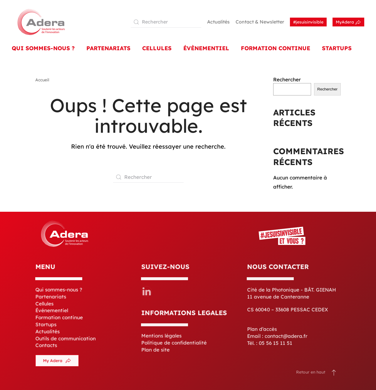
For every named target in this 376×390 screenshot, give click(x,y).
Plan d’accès (262, 329)
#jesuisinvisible (308, 22)
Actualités (218, 22)
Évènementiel (206, 48)
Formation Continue (275, 48)
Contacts (46, 345)
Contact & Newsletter (260, 22)
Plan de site (156, 349)
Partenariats (108, 48)
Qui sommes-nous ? (59, 290)
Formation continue (59, 318)
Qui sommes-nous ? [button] (43, 48)
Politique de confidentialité (174, 343)
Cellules (157, 48)
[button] (330, 372)
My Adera (57, 361)
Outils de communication (65, 338)
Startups (337, 48)
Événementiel (52, 310)
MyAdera (348, 22)
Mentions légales (162, 336)
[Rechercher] (166, 22)
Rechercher (287, 79)
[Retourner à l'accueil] (41, 22)
